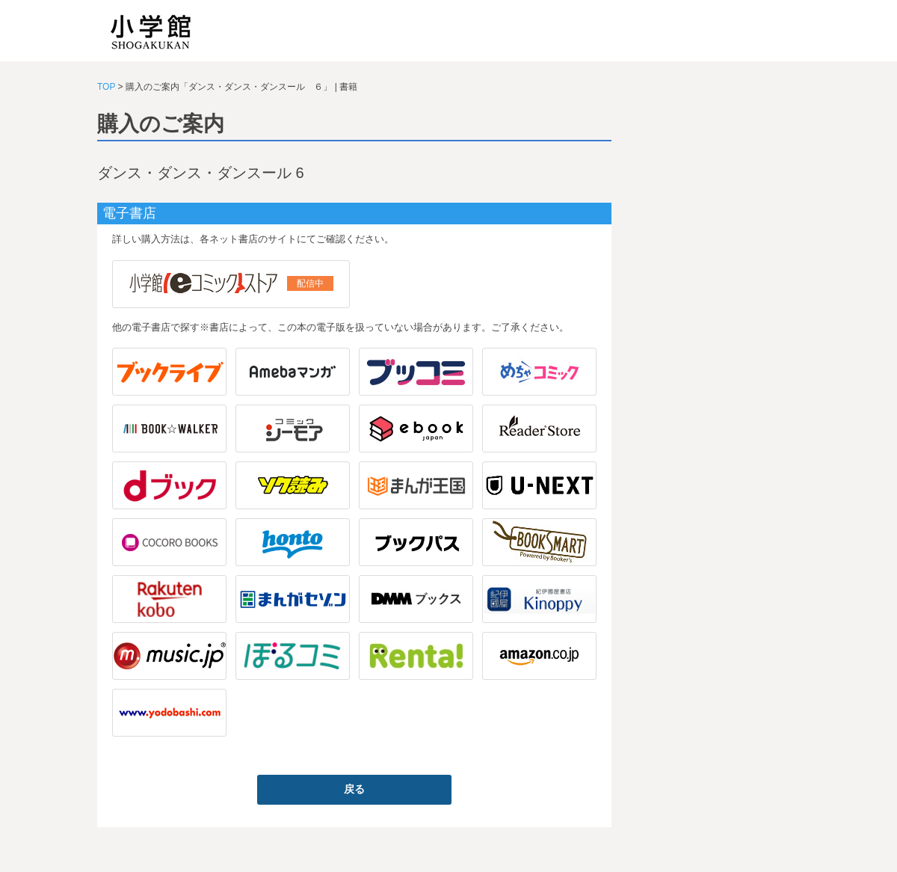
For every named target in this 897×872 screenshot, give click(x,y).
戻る (354, 789)
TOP (106, 87)
